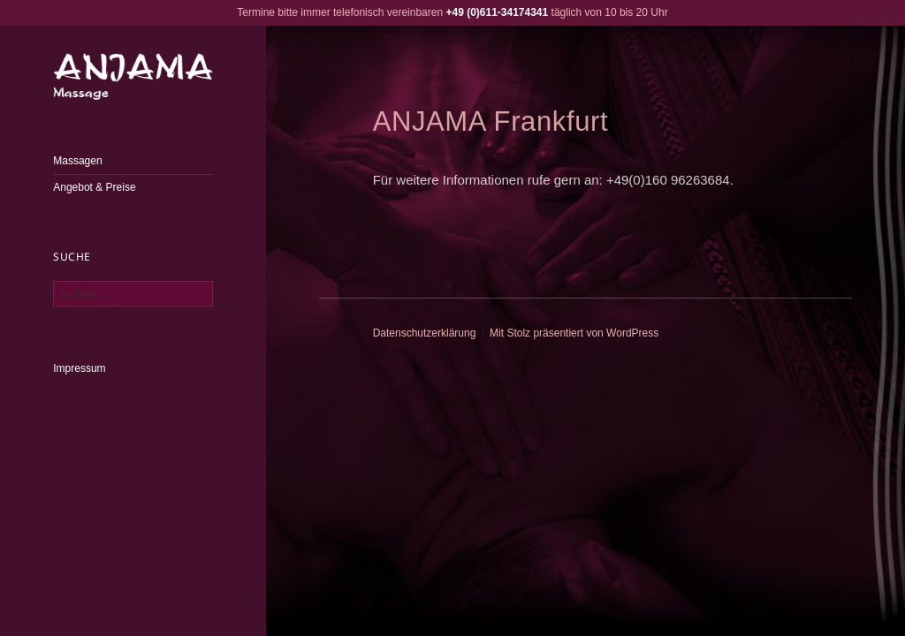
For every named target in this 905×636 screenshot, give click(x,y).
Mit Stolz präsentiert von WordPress (574, 333)
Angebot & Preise (94, 187)
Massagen (77, 161)
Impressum (79, 368)
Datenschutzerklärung (424, 333)
